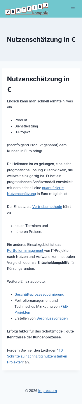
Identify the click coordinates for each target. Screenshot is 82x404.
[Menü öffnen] (73, 8)
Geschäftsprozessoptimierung (39, 294)
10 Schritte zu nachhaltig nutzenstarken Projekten (37, 356)
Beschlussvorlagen (52, 318)
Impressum (47, 390)
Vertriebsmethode (47, 206)
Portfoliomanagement (25, 250)
